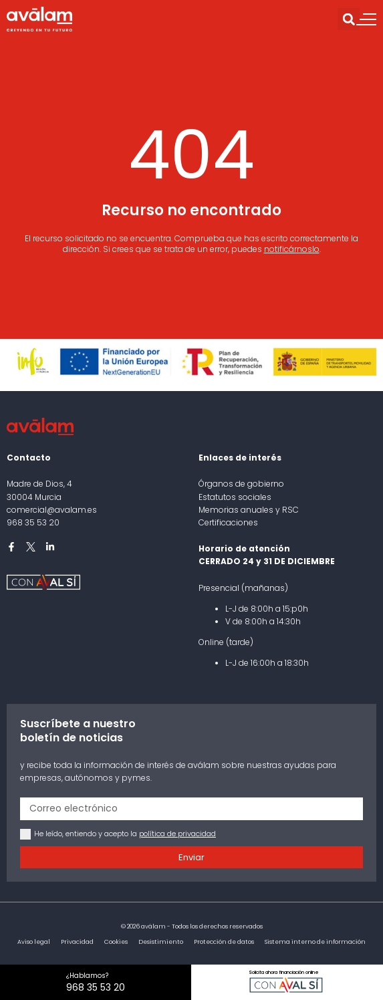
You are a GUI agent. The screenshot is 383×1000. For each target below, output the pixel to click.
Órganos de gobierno (241, 483)
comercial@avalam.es (52, 509)
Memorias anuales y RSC (249, 509)
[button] (349, 19)
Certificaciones (228, 522)
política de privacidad (177, 833)
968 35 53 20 (33, 522)
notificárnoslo (292, 249)
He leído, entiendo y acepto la (125, 833)
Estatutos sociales (235, 497)
